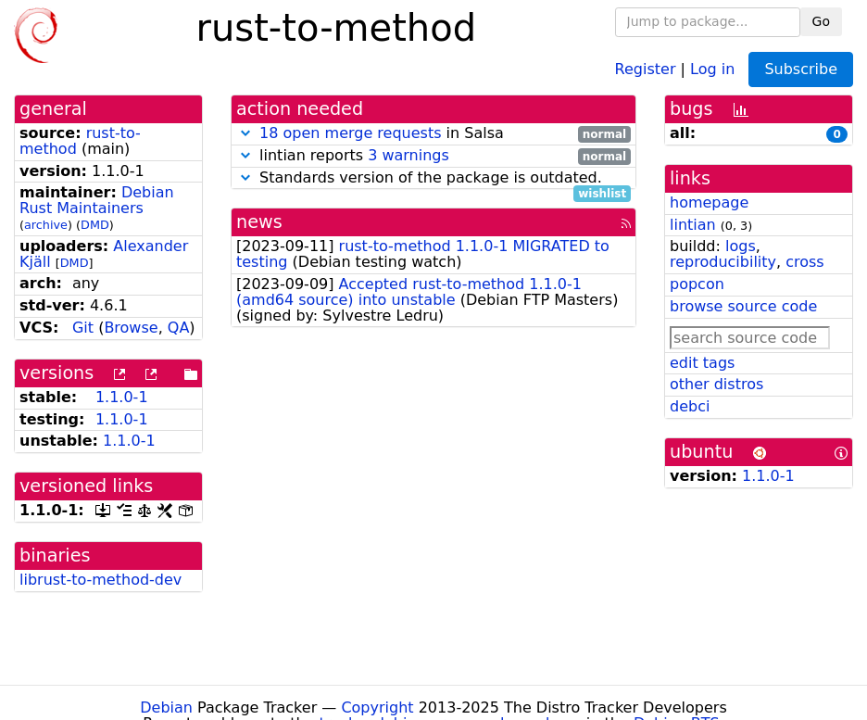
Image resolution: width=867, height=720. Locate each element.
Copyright (377, 707)
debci (690, 406)
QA (179, 327)
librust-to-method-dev (100, 579)
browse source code (743, 306)
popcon (697, 284)
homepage (709, 202)
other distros (716, 384)
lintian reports (433, 156)
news (259, 222)
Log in (712, 68)
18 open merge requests (350, 133)
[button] (245, 133)
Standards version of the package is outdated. (433, 178)
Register (645, 68)
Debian (166, 707)
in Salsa (433, 134)
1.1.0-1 (121, 397)
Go (821, 21)
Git (83, 327)
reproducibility (723, 262)
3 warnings (408, 155)
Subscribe (800, 69)
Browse (130, 327)
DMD (95, 225)
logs (740, 246)
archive (46, 225)
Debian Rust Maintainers (96, 200)
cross (804, 262)
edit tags (702, 363)
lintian (693, 225)
